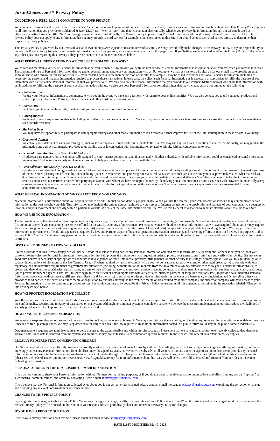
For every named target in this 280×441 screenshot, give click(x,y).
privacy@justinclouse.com (121, 378)
